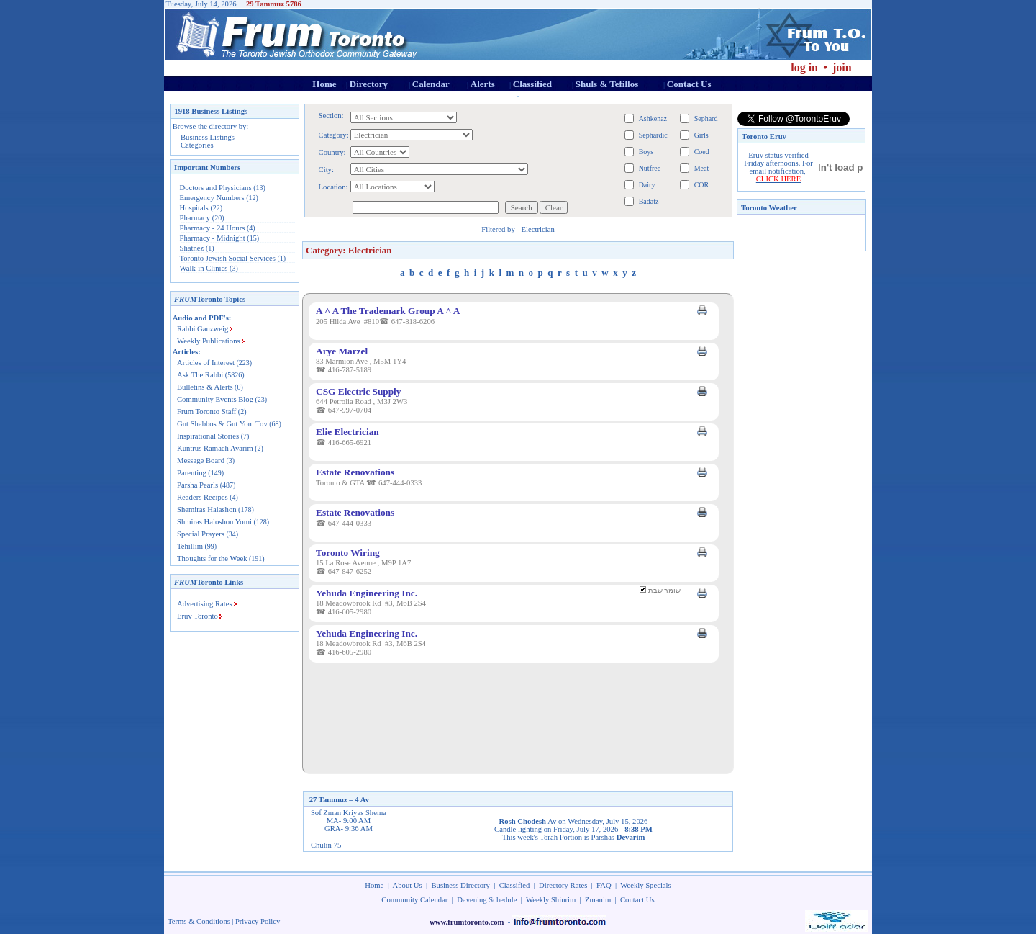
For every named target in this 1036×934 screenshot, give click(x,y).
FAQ (604, 885)
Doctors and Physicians (216, 188)
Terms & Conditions (199, 921)
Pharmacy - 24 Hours (212, 228)
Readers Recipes (202, 497)
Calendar (431, 83)
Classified (532, 83)
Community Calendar (414, 900)
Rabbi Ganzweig (202, 329)
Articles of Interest (206, 363)
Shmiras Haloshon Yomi (214, 522)
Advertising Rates (204, 604)
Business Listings (208, 137)
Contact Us (689, 83)
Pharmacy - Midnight (212, 238)
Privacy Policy (257, 921)
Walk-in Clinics (204, 268)
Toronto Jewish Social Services (229, 258)
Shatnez (192, 248)
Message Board (200, 460)
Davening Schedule (487, 900)
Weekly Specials (645, 885)
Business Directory (461, 885)
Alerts (483, 83)
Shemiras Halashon (207, 509)
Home (324, 83)
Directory (369, 83)
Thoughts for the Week (212, 558)
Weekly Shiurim (551, 900)
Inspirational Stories (208, 436)
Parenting (191, 473)
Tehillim (190, 546)
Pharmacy (195, 218)
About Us (407, 885)
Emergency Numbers (212, 198)
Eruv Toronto (197, 616)
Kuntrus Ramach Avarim (215, 448)
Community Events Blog (215, 399)
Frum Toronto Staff (206, 412)
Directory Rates (563, 885)
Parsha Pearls (197, 485)
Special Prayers (200, 534)
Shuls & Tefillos (607, 83)
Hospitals (194, 208)
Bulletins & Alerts (205, 387)
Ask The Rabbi (200, 375)
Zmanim (598, 900)
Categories (197, 145)
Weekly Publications (208, 341)
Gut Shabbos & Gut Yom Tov (222, 424)
